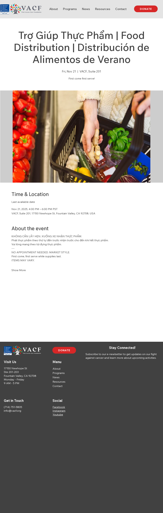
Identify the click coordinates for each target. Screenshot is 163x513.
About (57, 368)
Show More (18, 270)
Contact (58, 386)
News (56, 377)
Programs (59, 373)
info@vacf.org (12, 410)
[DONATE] (146, 9)
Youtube (58, 414)
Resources (59, 381)
